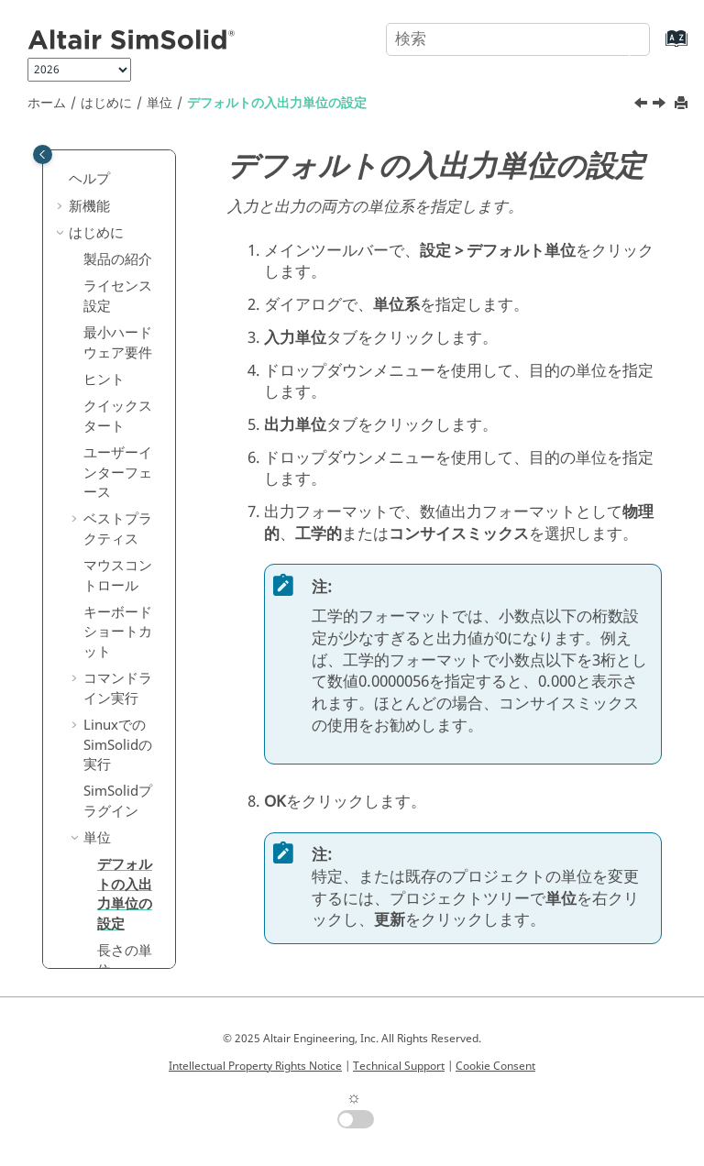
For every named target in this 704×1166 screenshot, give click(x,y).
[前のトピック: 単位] (642, 105)
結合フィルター (117, 712)
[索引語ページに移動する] (657, 47)
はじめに (106, 103)
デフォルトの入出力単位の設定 (277, 103)
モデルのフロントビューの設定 (117, 608)
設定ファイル (117, 785)
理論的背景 (117, 821)
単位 (159, 103)
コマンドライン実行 (117, 226)
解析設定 (110, 562)
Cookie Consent (495, 1066)
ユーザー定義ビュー (117, 665)
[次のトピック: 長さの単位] (661, 105)
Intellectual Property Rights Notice (255, 1066)
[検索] (615, 37)
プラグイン (117, 339)
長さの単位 (124, 498)
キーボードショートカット (117, 170)
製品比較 (110, 748)
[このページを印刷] (683, 104)
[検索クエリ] (518, 39)
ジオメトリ (103, 962)
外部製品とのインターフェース (110, 914)
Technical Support (399, 1066)
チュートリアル (110, 859)
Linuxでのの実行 (117, 283)
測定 (97, 535)
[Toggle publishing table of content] (42, 154)
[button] (76, 151)
